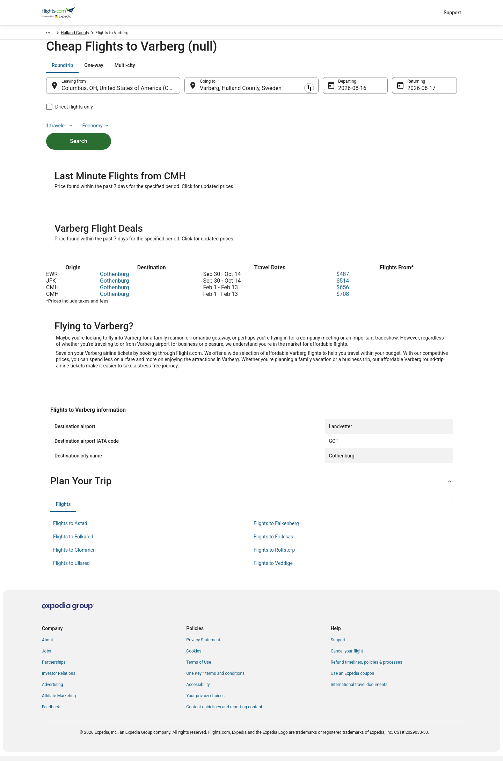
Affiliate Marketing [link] (59, 700)
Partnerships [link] (54, 667)
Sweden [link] (77, 33)
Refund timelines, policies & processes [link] (366, 667)
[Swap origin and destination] (184, 89)
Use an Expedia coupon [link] (352, 678)
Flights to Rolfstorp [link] (274, 555)
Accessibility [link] (198, 689)
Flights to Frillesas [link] (273, 541)
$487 (342, 279)
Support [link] (338, 644)
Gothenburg (114, 279)
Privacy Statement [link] (203, 644)
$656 (342, 292)
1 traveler (399, 69)
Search (78, 132)
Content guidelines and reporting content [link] (224, 711)
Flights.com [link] (53, 33)
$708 (342, 299)
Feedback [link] (51, 711)
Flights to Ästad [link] (70, 528)
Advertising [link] (52, 689)
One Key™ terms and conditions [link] (215, 678)
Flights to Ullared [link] (71, 568)
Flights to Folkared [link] (73, 541)
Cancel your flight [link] (347, 656)
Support (452, 12)
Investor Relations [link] (58, 678)
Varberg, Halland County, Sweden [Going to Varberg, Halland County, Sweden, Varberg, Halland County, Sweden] (241, 91)
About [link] (47, 644)
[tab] (62, 68)
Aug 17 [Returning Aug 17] (416, 91)
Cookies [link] (193, 656)
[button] (251, 486)
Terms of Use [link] (198, 667)
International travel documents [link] (359, 689)
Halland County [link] (105, 33)
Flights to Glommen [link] (74, 555)
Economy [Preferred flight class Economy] (435, 69)
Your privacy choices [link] (205, 700)
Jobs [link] (46, 656)
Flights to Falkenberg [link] (276, 528)
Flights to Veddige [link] (273, 568)
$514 (342, 285)
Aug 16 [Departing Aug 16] (347, 91)
